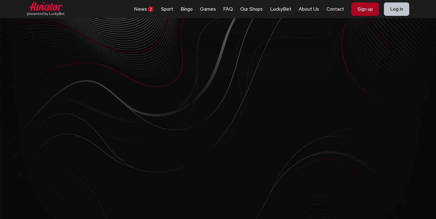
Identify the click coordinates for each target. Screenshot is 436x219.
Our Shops (251, 9)
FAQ (228, 9)
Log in (396, 9)
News (144, 9)
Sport (167, 9)
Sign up (365, 9)
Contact (335, 9)
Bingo (187, 9)
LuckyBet (280, 9)
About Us (309, 9)
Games (208, 9)
